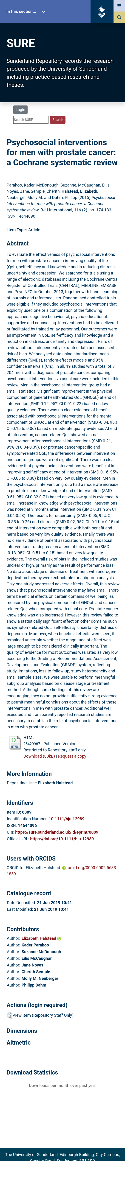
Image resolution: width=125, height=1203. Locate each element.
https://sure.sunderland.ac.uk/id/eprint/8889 (56, 832)
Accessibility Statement (62, 1192)
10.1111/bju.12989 (67, 818)
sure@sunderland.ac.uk (68, 1167)
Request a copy (72, 756)
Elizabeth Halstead (41, 938)
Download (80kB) (39, 756)
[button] (9, 1015)
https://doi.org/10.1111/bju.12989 (62, 838)
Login (20, 109)
